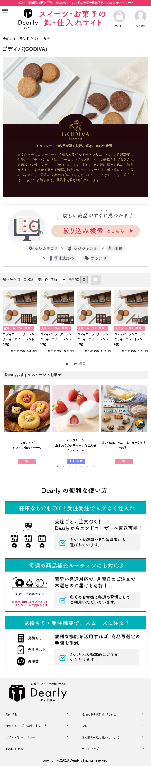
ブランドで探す (27, 38)
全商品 (8, 38)
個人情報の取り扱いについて (101, 737)
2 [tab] (65, 467)
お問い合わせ (15, 749)
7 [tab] (96, 467)
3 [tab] (71, 467)
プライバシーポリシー (20, 737)
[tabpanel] (27, 424)
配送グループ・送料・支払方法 (26, 725)
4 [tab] (78, 467)
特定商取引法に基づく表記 (99, 714)
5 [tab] (84, 467)
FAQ (84, 725)
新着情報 (12, 714)
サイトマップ (90, 749)
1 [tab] (59, 467)
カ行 (46, 38)
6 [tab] (90, 467)
